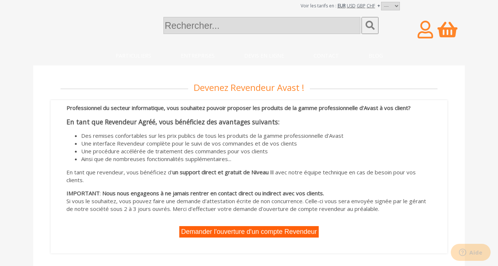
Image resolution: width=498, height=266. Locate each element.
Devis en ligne (264, 55)
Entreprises (198, 55)
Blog (376, 55)
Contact (326, 55)
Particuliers (133, 55)
